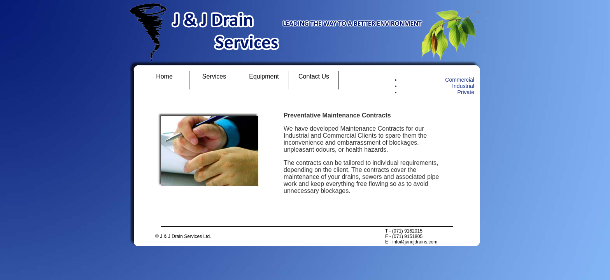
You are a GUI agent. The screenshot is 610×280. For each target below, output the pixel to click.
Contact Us (313, 76)
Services (214, 76)
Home (164, 76)
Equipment (264, 76)
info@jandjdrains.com (415, 242)
